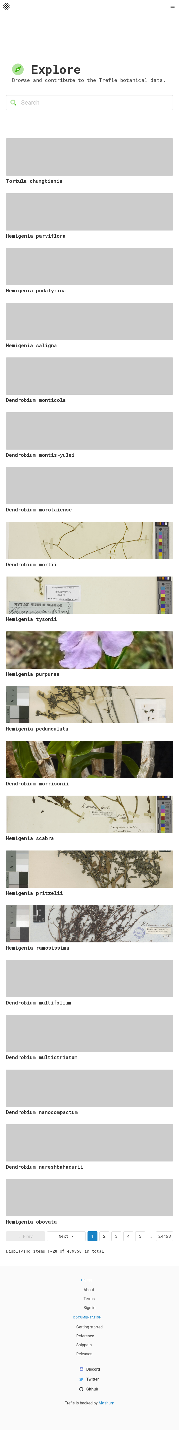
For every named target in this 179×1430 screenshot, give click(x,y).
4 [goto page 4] (128, 1236)
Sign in (89, 1307)
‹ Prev (25, 1236)
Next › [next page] (66, 1236)
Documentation (87, 1317)
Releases (84, 1354)
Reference (85, 1336)
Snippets (84, 1345)
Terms (89, 1298)
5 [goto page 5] (140, 1236)
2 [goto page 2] (104, 1236)
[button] (172, 6)
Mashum (106, 1403)
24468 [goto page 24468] (164, 1236)
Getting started (89, 1327)
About (89, 1289)
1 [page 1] (92, 1236)
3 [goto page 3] (116, 1236)
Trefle (87, 1280)
